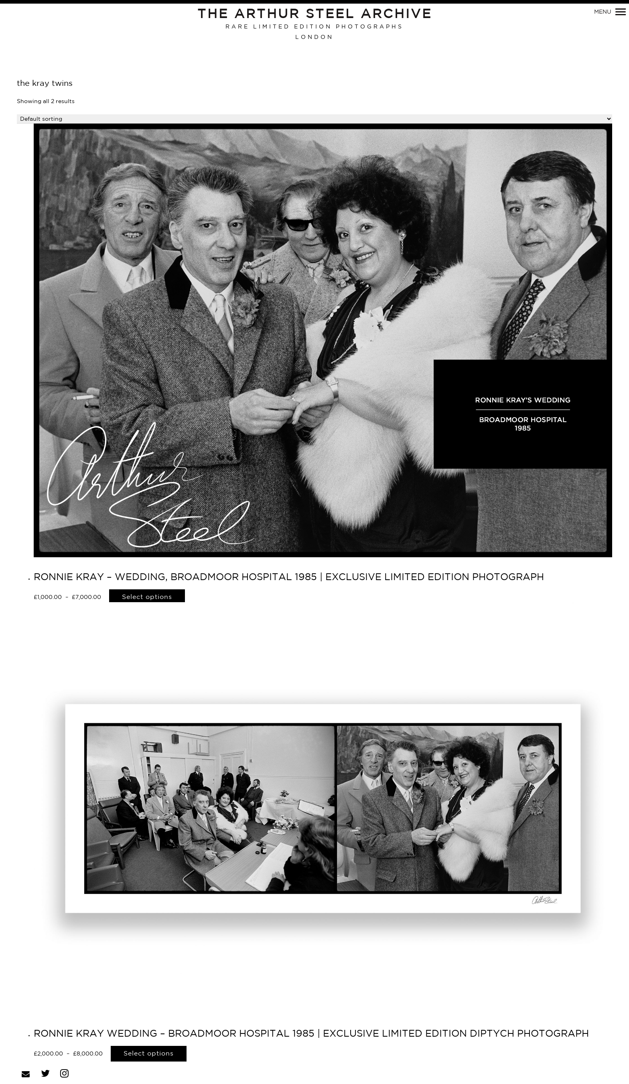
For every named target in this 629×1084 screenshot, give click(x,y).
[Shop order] (314, 119)
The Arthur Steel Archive (314, 14)
